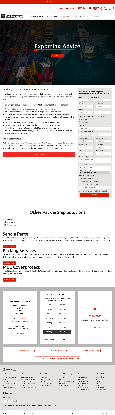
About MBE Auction (27, 377)
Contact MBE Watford (21, 321)
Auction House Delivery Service (28, 384)
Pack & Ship (44, 374)
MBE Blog (99, 383)
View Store (20, 334)
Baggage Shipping (45, 379)
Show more (7, 393)
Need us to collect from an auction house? (57, 358)
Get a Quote (57, 56)
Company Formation (8, 387)
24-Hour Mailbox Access (10, 377)
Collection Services (45, 385)
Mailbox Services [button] (36, 13)
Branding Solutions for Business (84, 384)
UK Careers (99, 379)
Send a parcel (25, 350)
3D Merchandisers (64, 377)
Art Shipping (43, 377)
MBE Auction (26, 374)
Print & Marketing (65, 374)
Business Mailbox (57, 350)
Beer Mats (62, 383)
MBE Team (99, 381)
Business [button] (95, 13)
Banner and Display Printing (66, 381)
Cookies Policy (47, 405)
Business (81, 374)
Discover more (9, 246)
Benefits (5, 381)
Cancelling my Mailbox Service (9, 384)
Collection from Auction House (95, 169)
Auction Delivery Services (28, 381)
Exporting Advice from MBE (95, 172)
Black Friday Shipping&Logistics (83, 380)
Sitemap (98, 385)
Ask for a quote (78, 6)
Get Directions (95, 327)
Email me (84, 119)
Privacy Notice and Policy (23, 405)
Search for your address (86, 131)
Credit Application (83, 387)
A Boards (61, 379)
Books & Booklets (64, 385)
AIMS (4, 379)
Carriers (42, 381)
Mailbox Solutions (9, 374)
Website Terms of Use (9, 405)
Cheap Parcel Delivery (46, 383)
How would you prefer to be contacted (91, 116)
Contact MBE (100, 387)
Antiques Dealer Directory (28, 379)
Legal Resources (101, 389)
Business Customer (87, 178)
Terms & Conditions (36, 405)
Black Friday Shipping (95, 167)
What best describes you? (87, 175)
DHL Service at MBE (95, 170)
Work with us (100, 377)
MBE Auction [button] (52, 13)
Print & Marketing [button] (81, 13)
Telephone (84, 122)
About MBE (100, 374)
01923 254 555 (21, 319)
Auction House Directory (28, 387)
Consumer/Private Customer (90, 181)
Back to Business (82, 377)
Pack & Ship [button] (66, 13)
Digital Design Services (84, 389)
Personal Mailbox (88, 350)
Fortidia (55, 405)
